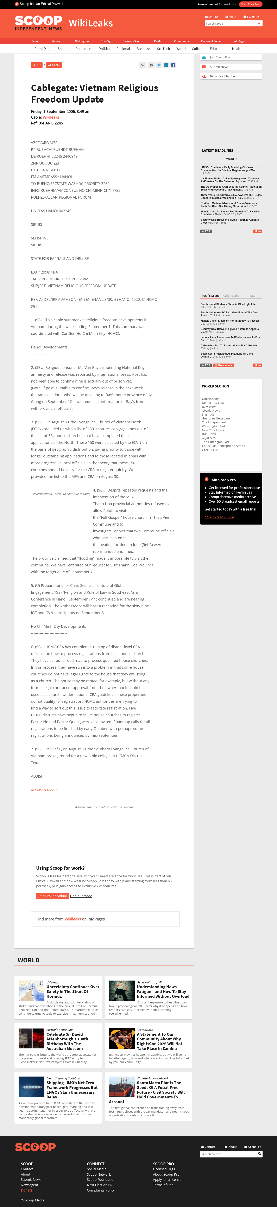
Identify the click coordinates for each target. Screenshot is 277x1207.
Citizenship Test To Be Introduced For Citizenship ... (231, 345)
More (258, 231)
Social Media (96, 1169)
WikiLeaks (54, 65)
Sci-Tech (163, 48)
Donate (26, 1190)
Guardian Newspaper (217, 418)
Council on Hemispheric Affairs (223, 446)
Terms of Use (163, 1185)
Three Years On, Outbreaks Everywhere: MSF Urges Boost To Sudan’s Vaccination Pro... (231, 196)
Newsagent (29, 1185)
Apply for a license (167, 1179)
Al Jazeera (209, 438)
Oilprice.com (211, 399)
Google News (211, 410)
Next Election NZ (100, 1185)
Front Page (42, 48)
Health (237, 48)
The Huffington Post (215, 442)
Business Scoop (132, 41)
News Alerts (223, 365)
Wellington (82, 41)
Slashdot (208, 414)
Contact (27, 1169)
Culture (197, 48)
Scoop (35, 41)
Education (218, 48)
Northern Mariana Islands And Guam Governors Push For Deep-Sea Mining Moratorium (229, 205)
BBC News (209, 434)
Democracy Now (213, 403)
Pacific (158, 41)
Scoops (63, 48)
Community (181, 41)
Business (144, 48)
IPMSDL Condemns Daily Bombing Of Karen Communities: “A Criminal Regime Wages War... (229, 169)
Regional (123, 48)
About (25, 1174)
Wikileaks (51, 117)
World (181, 48)
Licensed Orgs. (164, 1169)
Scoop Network (99, 1174)
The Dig (106, 41)
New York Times (213, 430)
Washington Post (213, 426)
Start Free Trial (250, 4)
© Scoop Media (32, 1200)
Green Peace (210, 450)
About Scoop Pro (166, 1174)
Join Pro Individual (53, 896)
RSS (206, 231)
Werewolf (57, 41)
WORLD (28, 960)
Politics (104, 48)
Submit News (31, 1179)
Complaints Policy (101, 1190)
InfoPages (239, 41)
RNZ (239, 214)
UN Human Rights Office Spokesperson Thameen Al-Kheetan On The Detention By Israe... (230, 180)
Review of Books (211, 41)
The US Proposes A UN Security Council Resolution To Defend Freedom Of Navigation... (231, 188)
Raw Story (209, 407)
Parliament (84, 48)
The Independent (214, 422)
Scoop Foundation (101, 1179)
